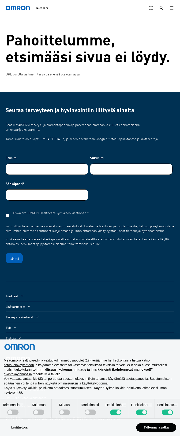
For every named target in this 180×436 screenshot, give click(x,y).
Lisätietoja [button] (19, 431)
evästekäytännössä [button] (18, 378)
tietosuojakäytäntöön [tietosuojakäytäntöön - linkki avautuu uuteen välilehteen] (19, 368)
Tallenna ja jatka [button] (156, 431)
